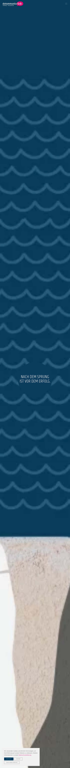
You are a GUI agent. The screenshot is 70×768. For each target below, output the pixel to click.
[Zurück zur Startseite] (13, 3)
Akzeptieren (8, 759)
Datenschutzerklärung (25, 755)
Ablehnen (18, 759)
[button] (66, 3)
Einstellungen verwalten (11, 762)
